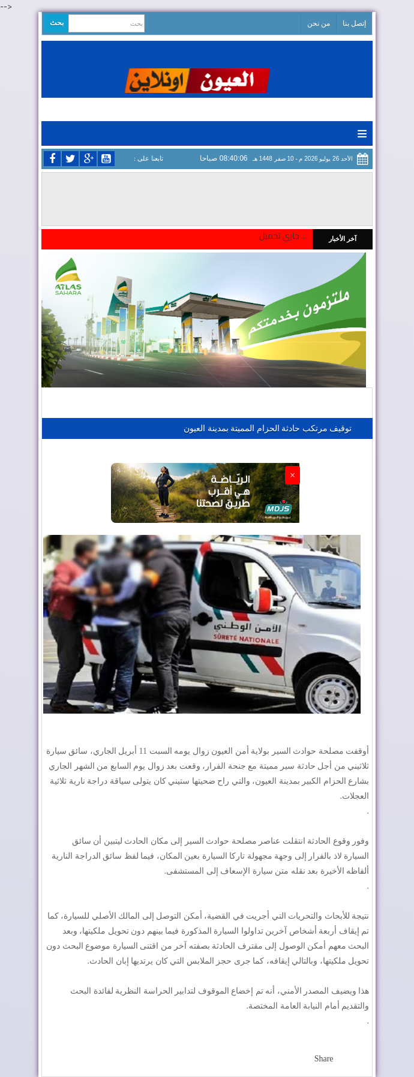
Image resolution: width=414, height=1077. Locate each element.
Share (324, 1058)
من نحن (318, 23)
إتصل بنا (354, 23)
